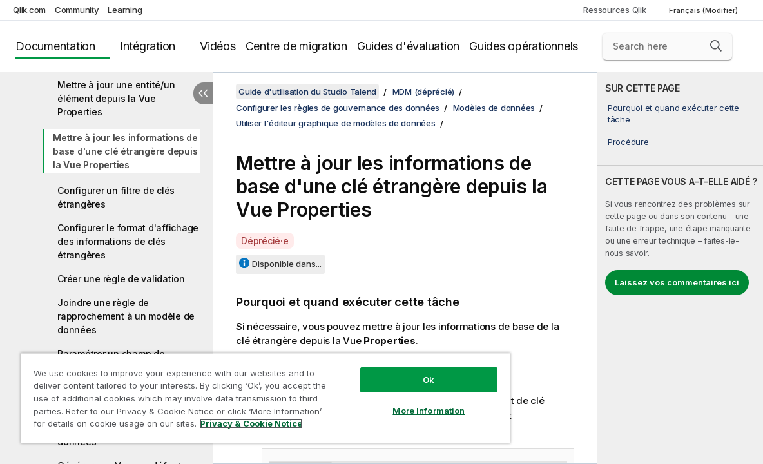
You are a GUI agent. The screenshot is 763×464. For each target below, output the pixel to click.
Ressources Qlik (614, 10)
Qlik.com (29, 10)
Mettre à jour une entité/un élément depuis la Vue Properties (116, 98)
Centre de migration (296, 46)
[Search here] (667, 46)
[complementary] (680, 268)
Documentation (55, 46)
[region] (265, 398)
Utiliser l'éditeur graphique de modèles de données (336, 123)
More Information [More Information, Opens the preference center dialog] (428, 410)
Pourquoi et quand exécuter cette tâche (673, 113)
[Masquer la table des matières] (203, 93)
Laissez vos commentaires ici (677, 282)
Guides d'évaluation (408, 46)
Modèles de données (494, 107)
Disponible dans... (287, 263)
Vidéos (218, 46)
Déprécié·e (265, 240)
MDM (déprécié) (423, 91)
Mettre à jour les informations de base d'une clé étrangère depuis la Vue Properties (125, 151)
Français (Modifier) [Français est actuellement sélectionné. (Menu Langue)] (704, 10)
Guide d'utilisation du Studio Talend (307, 91)
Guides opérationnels (523, 46)
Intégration (147, 46)
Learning (125, 10)
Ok (428, 379)
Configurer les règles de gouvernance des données (337, 107)
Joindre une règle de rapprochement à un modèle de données (126, 316)
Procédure (628, 142)
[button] (716, 45)
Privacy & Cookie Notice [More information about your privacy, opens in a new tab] (251, 423)
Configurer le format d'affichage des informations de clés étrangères (127, 241)
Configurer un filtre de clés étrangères (116, 197)
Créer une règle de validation (121, 278)
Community (77, 10)
